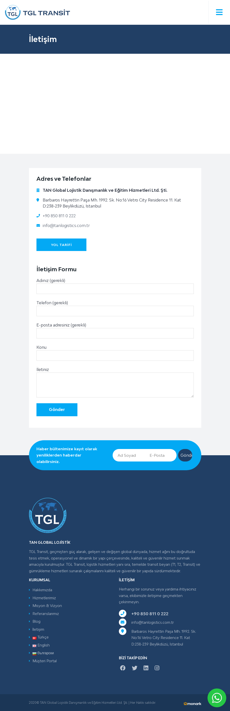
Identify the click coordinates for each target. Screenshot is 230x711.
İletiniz (115, 384)
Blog (36, 621)
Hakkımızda (42, 590)
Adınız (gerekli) (115, 288)
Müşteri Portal (44, 661)
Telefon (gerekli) (115, 310)
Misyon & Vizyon (47, 606)
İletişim (38, 629)
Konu (115, 354)
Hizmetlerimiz (44, 598)
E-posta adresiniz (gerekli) (115, 332)
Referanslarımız (45, 614)
